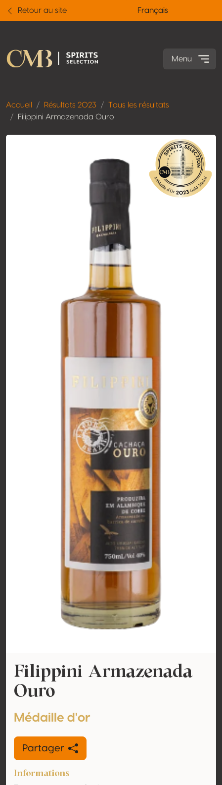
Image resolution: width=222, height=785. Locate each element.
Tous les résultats (138, 105)
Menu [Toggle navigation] (192, 59)
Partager (50, 748)
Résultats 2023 (70, 105)
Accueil (19, 105)
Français (152, 10)
